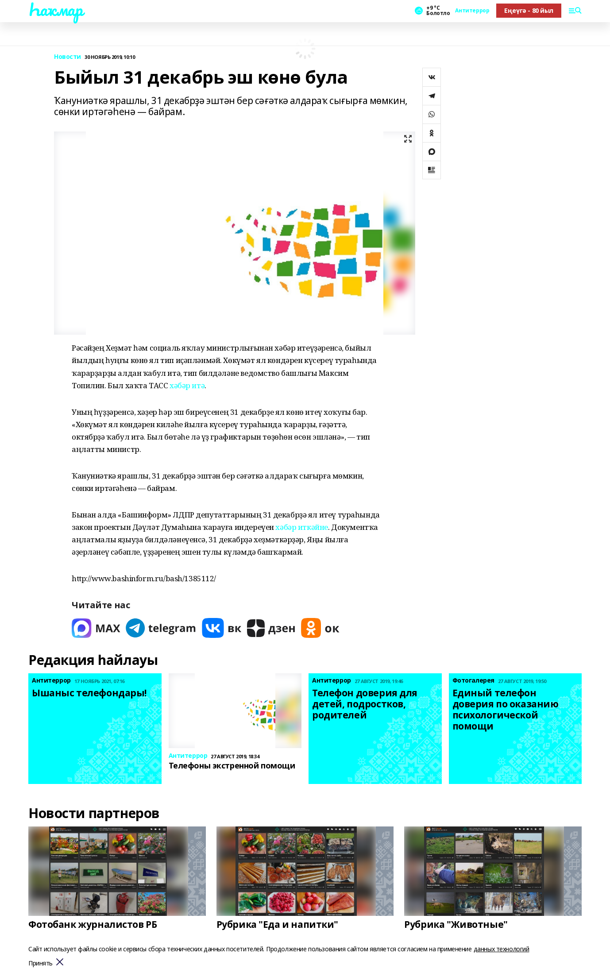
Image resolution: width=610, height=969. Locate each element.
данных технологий (501, 949)
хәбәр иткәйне (301, 527)
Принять (40, 963)
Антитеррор (472, 10)
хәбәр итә (187, 385)
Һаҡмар (55, 9)
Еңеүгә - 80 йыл (528, 10)
